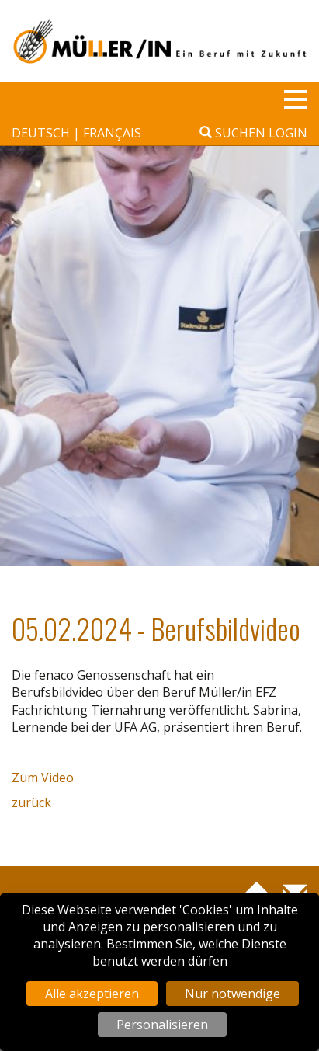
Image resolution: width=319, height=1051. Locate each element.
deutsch (42, 132)
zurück (31, 802)
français (112, 132)
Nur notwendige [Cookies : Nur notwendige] (232, 993)
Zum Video (43, 777)
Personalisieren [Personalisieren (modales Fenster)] (162, 1024)
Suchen (232, 132)
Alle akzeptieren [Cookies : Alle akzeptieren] (92, 993)
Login (288, 132)
